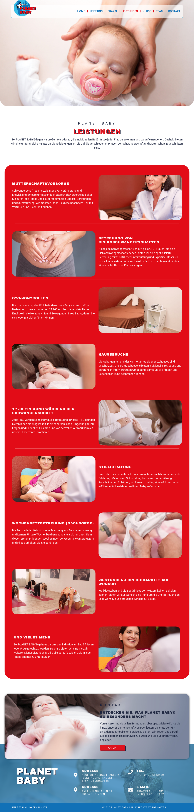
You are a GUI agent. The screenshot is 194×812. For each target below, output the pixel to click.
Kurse (147, 11)
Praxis (112, 11)
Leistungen (130, 11)
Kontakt (174, 11)
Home (81, 11)
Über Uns (96, 11)
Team (159, 11)
